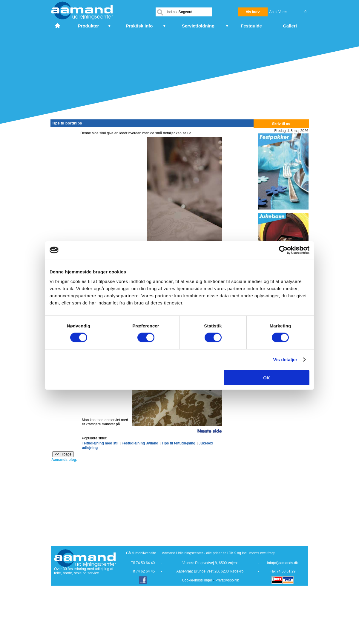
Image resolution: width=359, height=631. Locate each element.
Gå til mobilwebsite (141, 553)
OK (266, 377)
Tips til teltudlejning (178, 443)
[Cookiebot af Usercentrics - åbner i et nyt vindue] (283, 250)
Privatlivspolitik (227, 580)
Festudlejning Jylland (140, 443)
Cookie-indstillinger (197, 580)
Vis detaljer (285, 359)
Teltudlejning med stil (100, 443)
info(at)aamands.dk (282, 563)
